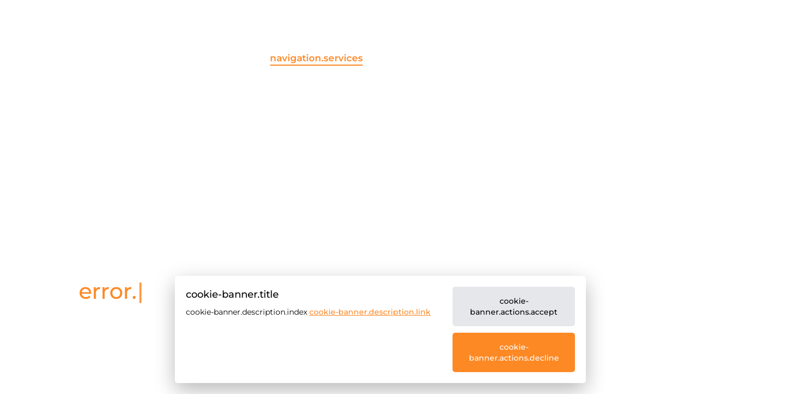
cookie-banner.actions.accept (513, 306)
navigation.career (619, 58)
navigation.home (211, 58)
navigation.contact (723, 58)
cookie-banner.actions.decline (514, 352)
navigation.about (518, 58)
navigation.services (316, 58)
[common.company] (121, 68)
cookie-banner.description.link (370, 312)
